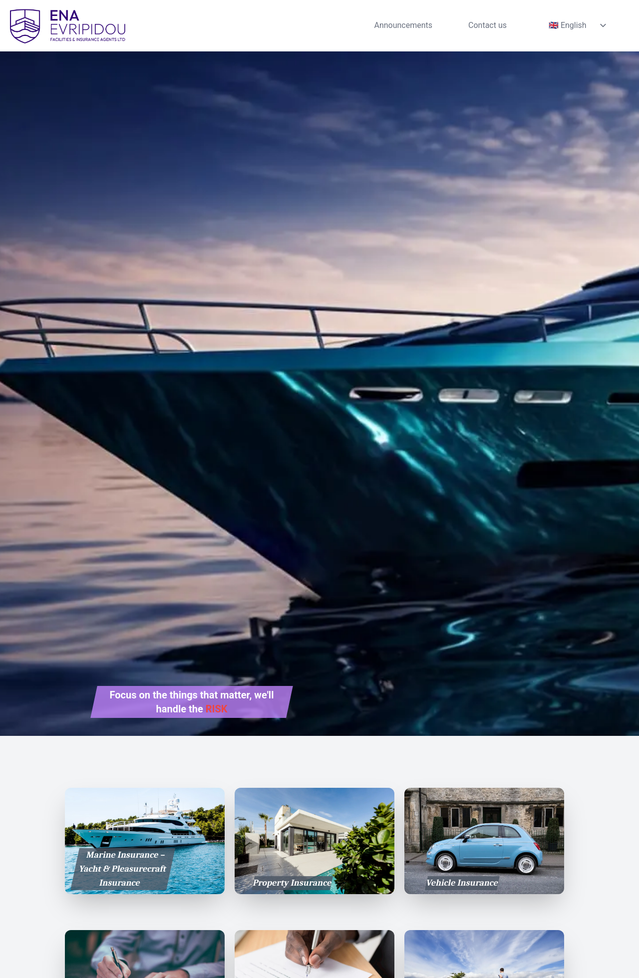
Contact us (487, 25)
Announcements (403, 25)
